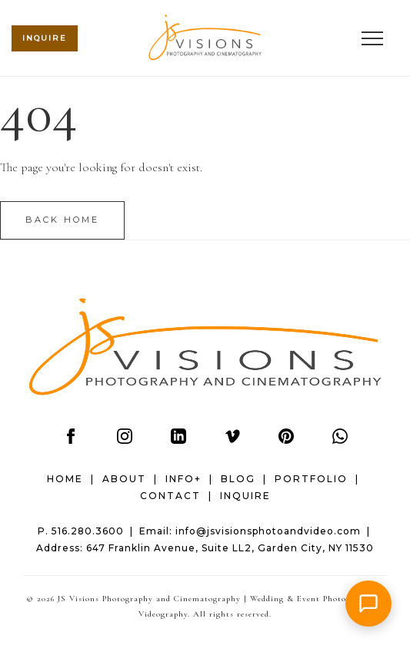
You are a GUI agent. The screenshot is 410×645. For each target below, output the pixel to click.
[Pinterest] (286, 440)
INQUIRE (245, 495)
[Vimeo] (232, 440)
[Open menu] (372, 38)
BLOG (238, 479)
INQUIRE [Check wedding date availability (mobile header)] (44, 38)
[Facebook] (70, 440)
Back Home (62, 219)
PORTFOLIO (311, 479)
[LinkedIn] (178, 440)
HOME (65, 479)
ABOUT (124, 479)
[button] (368, 603)
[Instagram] (124, 440)
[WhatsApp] (340, 440)
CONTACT (170, 495)
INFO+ (183, 479)
